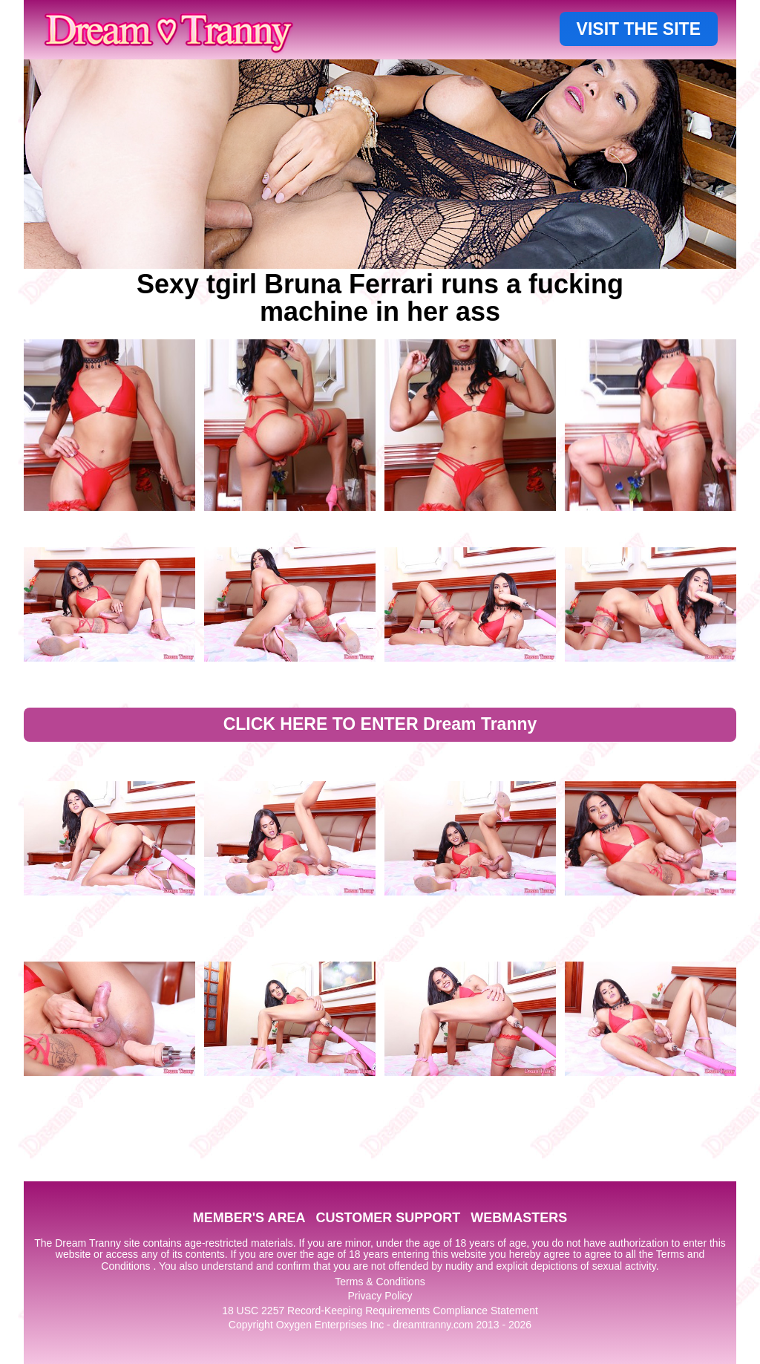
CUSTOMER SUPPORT (387, 1217)
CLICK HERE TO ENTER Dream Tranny (380, 724)
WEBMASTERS (519, 1217)
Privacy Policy (379, 1296)
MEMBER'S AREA (249, 1217)
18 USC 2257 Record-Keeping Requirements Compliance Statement (380, 1310)
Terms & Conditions (380, 1282)
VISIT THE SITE (639, 29)
